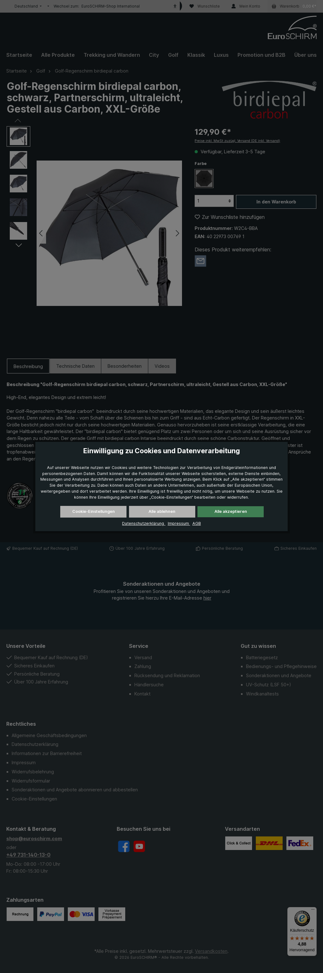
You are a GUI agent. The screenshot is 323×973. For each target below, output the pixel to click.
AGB (196, 523)
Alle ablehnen (162, 511)
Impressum (179, 523)
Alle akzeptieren (230, 511)
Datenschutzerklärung (143, 523)
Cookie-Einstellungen (93, 511)
